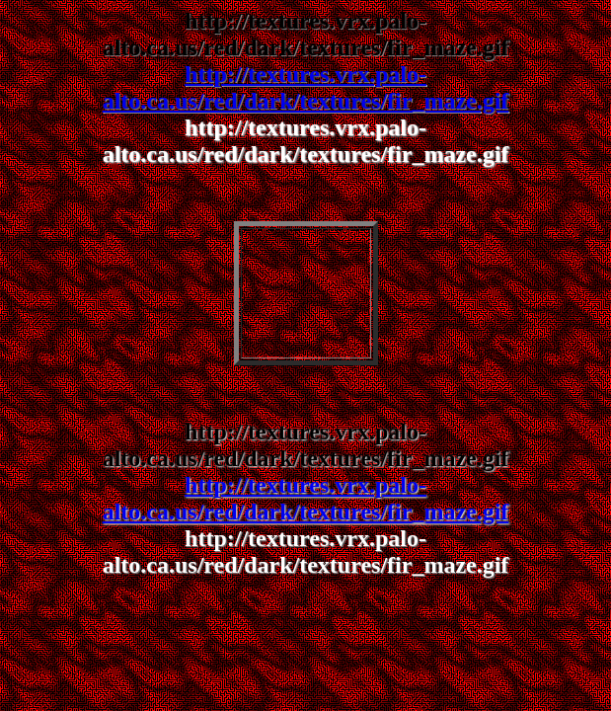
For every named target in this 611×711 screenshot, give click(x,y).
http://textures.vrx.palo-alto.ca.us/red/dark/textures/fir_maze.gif (306, 87)
